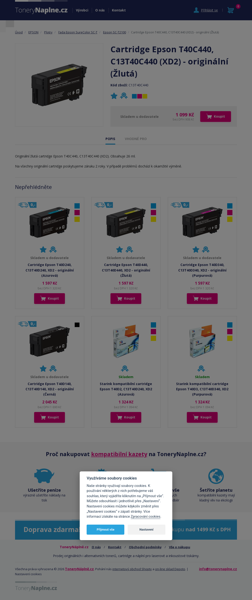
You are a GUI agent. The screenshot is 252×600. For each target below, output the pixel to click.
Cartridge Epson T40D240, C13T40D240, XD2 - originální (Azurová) (50, 270)
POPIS (110, 138)
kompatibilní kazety (119, 454)
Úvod (19, 32)
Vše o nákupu (179, 547)
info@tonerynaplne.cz (218, 569)
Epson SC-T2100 (114, 32)
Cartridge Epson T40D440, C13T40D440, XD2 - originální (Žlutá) (126, 270)
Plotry (48, 32)
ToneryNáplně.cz (79, 569)
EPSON (33, 32)
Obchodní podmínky (145, 547)
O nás (100, 10)
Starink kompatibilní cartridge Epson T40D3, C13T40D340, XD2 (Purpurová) (202, 389)
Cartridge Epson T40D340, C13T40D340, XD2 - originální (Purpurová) (202, 270)
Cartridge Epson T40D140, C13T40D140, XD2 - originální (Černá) (50, 389)
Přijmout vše (105, 529)
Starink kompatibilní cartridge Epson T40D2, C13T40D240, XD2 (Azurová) (126, 389)
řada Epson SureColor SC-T (77, 32)
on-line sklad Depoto (170, 569)
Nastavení (146, 529)
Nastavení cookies (28, 574)
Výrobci (82, 10)
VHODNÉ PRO (136, 138)
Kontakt (119, 10)
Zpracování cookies (145, 517)
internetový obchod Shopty (132, 569)
